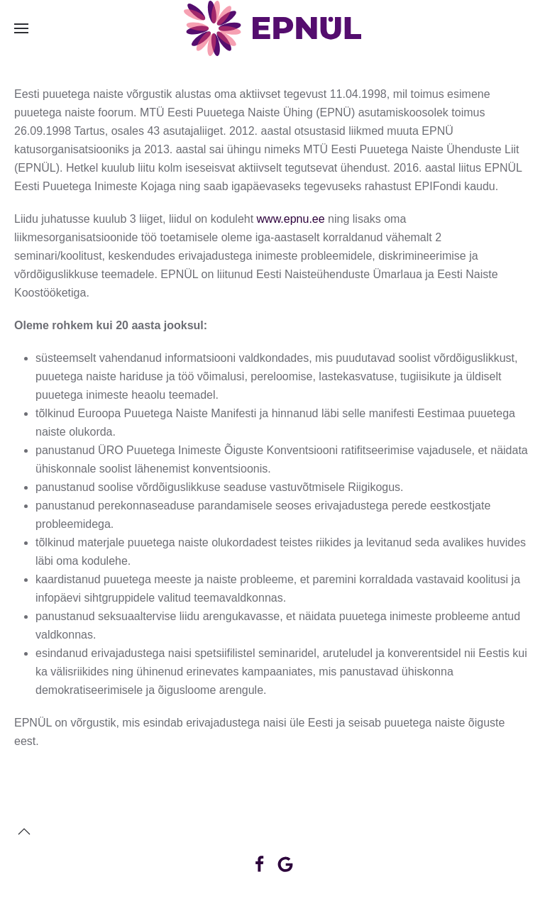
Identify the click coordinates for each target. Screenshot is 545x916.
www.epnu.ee (291, 219)
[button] (21, 28)
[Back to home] (272, 28)
